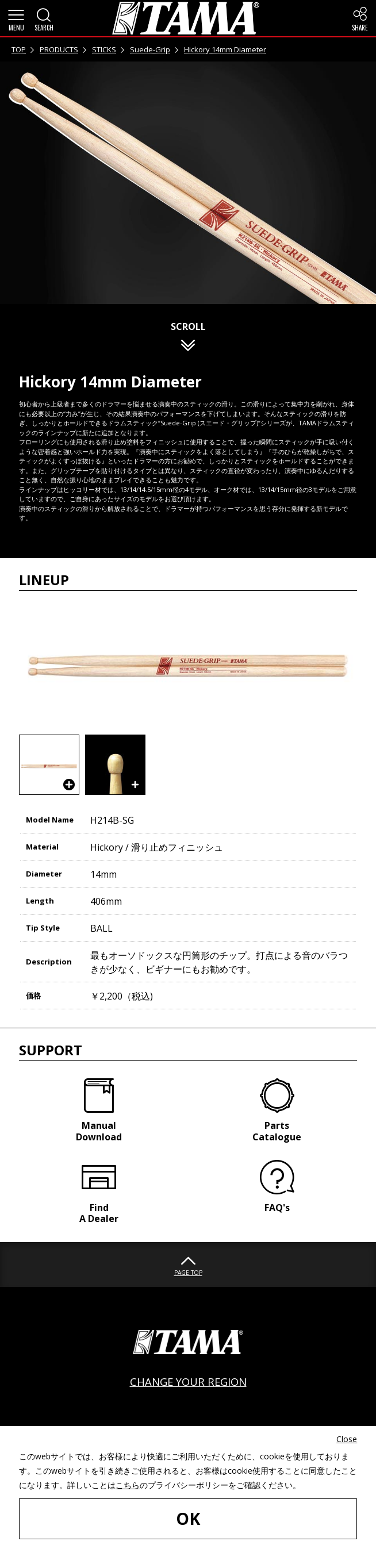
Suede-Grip (150, 49)
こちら (128, 1484)
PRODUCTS (59, 49)
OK (188, 1518)
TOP (18, 49)
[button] (16, 18)
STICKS (104, 49)
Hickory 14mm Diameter (225, 49)
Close (346, 1438)
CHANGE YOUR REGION (188, 1381)
